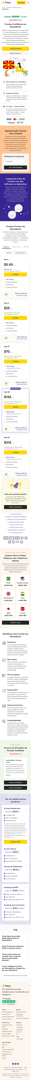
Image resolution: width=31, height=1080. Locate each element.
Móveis (26, 247)
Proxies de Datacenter (8, 1016)
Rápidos (6, 247)
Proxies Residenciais (7, 1012)
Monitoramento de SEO (8, 1036)
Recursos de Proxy (7, 1019)
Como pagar (19, 1039)
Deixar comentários (15, 788)
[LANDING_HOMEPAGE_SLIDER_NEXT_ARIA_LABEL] (27, 768)
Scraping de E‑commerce (19, 1015)
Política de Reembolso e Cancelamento (14, 1069)
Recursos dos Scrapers (22, 1018)
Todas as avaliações (15, 782)
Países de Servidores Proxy (14, 7)
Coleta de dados (6, 1033)
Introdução (21, 2)
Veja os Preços (15, 53)
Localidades (19, 1029)
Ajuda (17, 1036)
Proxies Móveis (6, 1014)
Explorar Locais (15, 623)
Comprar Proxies (15, 49)
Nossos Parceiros (6, 1052)
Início (3, 7)
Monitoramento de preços (7, 1025)
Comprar (15, 274)
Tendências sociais (7, 1031)
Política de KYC (15, 1071)
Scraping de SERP (21, 1012)
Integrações (19, 1027)
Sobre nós (4, 1045)
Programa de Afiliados (8, 1049)
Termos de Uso (7, 1067)
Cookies (25, 1067)
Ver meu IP (19, 1032)
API (17, 1034)
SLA (25, 1069)
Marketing (5, 1029)
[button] (15, 938)
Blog (3, 1047)
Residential (16, 247)
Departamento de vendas (7, 1055)
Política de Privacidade (17, 1067)
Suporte (4, 1058)
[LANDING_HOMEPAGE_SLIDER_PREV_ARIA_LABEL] (3, 768)
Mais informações (21, 976)
